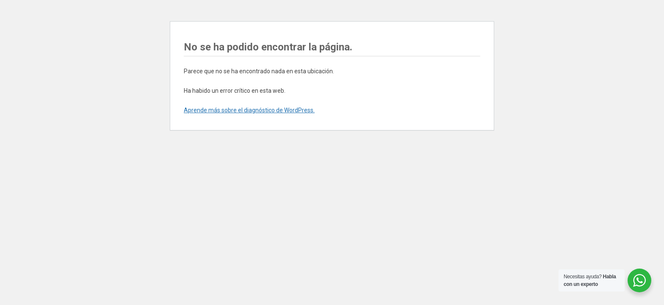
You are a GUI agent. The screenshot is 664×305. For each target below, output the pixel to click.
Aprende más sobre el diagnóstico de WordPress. (249, 110)
